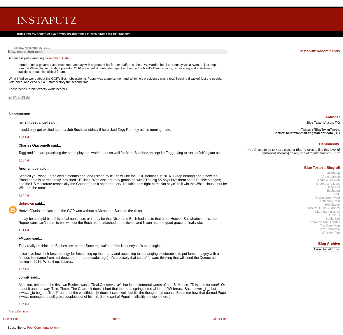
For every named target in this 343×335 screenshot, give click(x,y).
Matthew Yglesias (327, 211)
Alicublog (333, 173)
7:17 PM (24, 195)
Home (116, 319)
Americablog (331, 176)
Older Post (220, 319)
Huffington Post (329, 201)
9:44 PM (24, 230)
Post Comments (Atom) (43, 327)
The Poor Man (330, 225)
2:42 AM (24, 269)
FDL (337, 194)
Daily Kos (333, 187)
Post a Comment (19, 311)
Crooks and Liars (328, 183)
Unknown (26, 203)
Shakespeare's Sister (325, 222)
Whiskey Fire (331, 232)
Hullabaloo (332, 204)
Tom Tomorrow (329, 229)
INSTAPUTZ (46, 21)
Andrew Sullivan (328, 180)
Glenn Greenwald (327, 197)
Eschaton (333, 190)
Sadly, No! (333, 218)
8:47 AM (24, 304)
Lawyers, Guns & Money (323, 208)
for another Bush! (57, 58)
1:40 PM (24, 137)
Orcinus (334, 215)
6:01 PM (24, 160)
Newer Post (11, 319)
